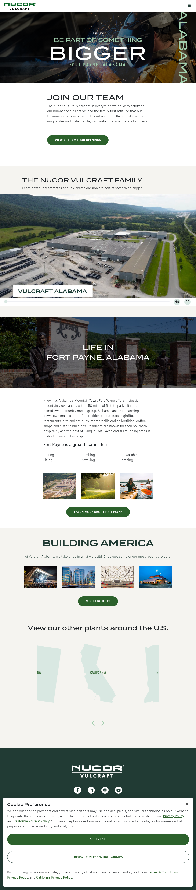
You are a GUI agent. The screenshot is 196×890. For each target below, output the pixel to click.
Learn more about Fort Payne (98, 512)
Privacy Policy (173, 816)
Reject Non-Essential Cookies (98, 857)
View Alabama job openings (78, 140)
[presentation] (93, 723)
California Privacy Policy (32, 821)
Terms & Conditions (163, 872)
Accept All (98, 839)
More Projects (98, 601)
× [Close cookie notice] (187, 803)
